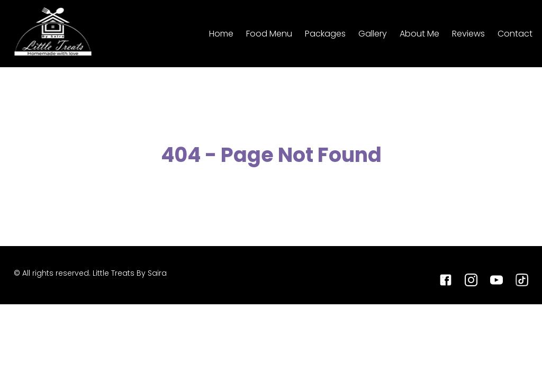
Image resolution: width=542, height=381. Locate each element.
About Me (419, 34)
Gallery (372, 34)
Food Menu (269, 34)
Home (221, 34)
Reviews (468, 34)
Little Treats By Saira (130, 273)
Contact (515, 34)
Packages (325, 34)
